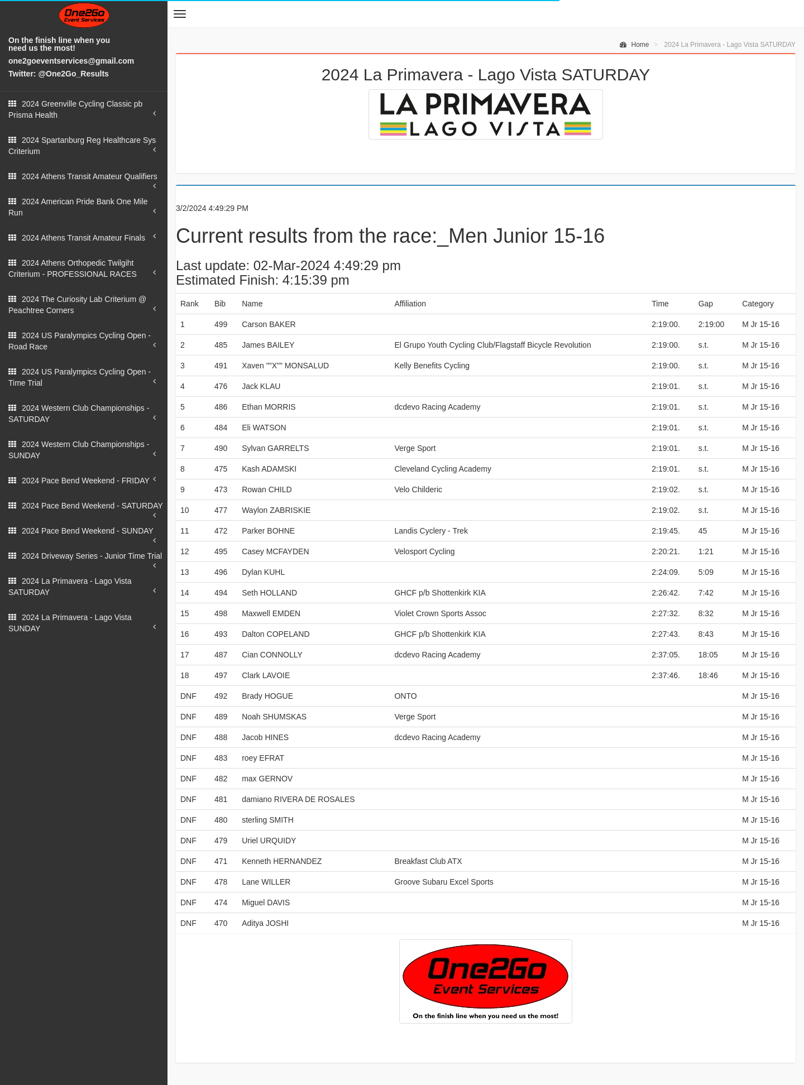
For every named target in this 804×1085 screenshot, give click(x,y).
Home (634, 45)
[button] (179, 13)
